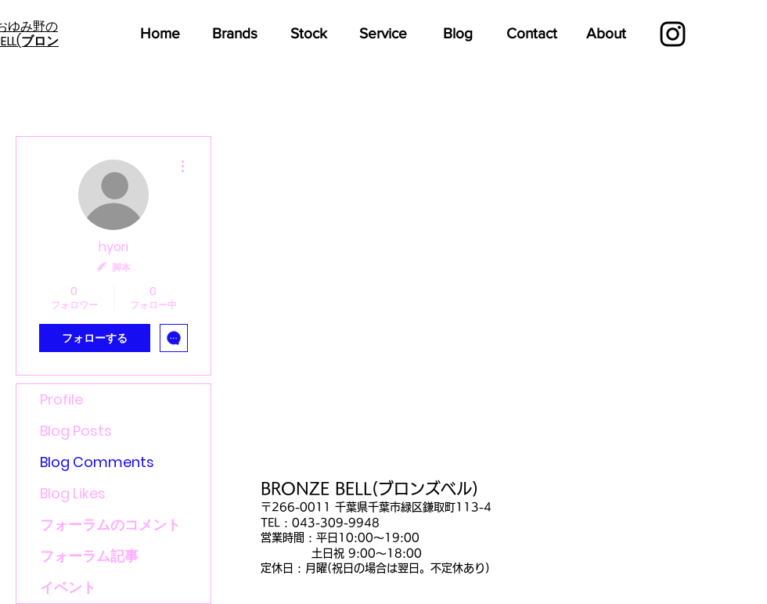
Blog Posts (76, 430)
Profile (61, 399)
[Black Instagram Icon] (673, 34)
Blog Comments (97, 462)
